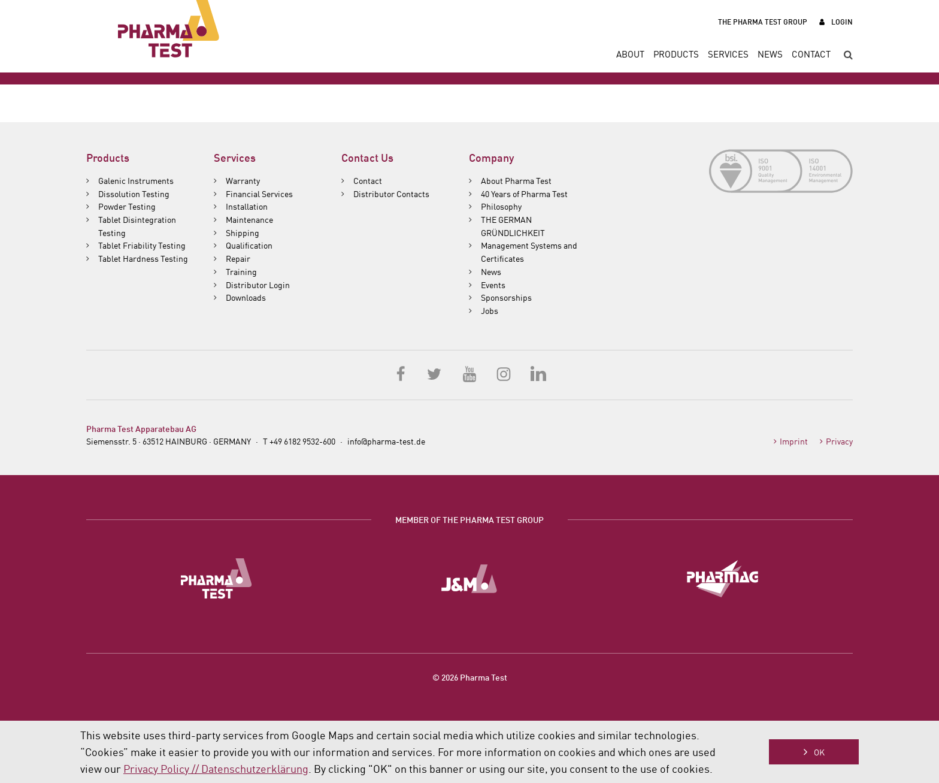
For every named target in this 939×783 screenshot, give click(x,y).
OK (819, 752)
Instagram (504, 373)
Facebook (401, 373)
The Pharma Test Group (762, 21)
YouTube (469, 373)
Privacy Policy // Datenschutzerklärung (215, 768)
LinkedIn (538, 373)
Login (842, 21)
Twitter (435, 373)
